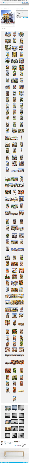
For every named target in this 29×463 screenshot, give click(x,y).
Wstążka (21, 93)
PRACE (4, 3)
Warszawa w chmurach (8, 34)
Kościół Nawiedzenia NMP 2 (7, 277)
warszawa (5, 28)
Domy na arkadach (14, 338)
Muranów (14, 34)
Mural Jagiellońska (21, 151)
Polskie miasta (14, 80)
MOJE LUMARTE (1, 462)
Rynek (8, 370)
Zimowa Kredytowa (21, 236)
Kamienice (8, 213)
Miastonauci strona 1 (21, 302)
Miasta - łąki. (14, 399)
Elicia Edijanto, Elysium (14, 408)
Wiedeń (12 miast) (21, 106)
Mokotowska (7, 331)
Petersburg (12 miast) (21, 112)
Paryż (14, 61)
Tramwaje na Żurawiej (21, 157)
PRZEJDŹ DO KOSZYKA (18, 17)
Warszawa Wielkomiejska (8, 249)
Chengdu (14, 87)
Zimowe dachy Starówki (7, 350)
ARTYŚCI (2, 3)
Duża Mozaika (21, 283)
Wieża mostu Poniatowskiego (7, 257)
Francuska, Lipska (14, 377)
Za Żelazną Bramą (14, 157)
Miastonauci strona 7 (14, 309)
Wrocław (8, 192)
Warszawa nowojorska (8, 170)
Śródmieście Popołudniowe (21, 41)
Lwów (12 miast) (21, 99)
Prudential (21, 263)
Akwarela (22, 8)
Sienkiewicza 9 (7, 338)
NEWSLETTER (24, 462)
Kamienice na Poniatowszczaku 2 (8, 316)
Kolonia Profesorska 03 (14, 350)
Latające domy (14, 270)
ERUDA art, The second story (8, 408)
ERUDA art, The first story (8, 422)
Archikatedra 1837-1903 (8, 283)
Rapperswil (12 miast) (21, 118)
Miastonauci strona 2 (14, 302)
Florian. (21, 377)
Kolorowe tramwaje (21, 68)
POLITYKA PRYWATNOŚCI (24, 444)
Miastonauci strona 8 (8, 296)
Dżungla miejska (8, 48)
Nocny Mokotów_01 (21, 221)
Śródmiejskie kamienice (14, 236)
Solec (21, 206)
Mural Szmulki (21, 48)
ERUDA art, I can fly (8, 429)
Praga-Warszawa (7, 68)
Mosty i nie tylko (7, 80)
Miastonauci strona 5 (21, 296)
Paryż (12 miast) (7, 112)
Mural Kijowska (21, 137)
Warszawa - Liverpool (8, 157)
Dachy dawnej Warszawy (14, 163)
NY (21, 55)
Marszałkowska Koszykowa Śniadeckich (14, 323)
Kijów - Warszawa (21, 61)
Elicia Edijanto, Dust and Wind (21, 435)
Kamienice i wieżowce (21, 87)
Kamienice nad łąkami (8, 221)
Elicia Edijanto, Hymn (7, 415)
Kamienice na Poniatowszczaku (21, 324)
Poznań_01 (21, 250)
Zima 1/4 (8, 355)
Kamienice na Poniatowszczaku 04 (14, 214)
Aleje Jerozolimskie (21, 370)
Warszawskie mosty (21, 124)
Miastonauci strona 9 (21, 290)
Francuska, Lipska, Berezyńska (14, 370)
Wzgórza (21, 344)
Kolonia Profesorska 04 (21, 350)
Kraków (21, 144)
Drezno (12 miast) (14, 99)
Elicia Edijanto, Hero (14, 421)
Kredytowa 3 (21, 331)
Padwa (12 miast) (7, 118)
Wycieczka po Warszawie (21, 179)
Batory (21, 277)
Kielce (14, 55)
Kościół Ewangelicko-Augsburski (14, 316)
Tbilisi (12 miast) (14, 106)
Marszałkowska (21, 338)
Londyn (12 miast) (7, 106)
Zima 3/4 (21, 355)
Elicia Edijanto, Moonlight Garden (14, 428)
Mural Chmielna (14, 192)
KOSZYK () (9, 462)
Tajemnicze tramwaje (21, 270)
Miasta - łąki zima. (14, 383)
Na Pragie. (7, 383)
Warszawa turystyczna (14, 206)
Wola (8, 138)
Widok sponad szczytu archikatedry (8, 236)
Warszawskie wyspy (14, 93)
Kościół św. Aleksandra (21, 242)
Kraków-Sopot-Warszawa (21, 213)
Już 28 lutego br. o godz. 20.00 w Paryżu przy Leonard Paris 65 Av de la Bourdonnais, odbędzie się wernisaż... (8, 444)
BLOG (6, 3)
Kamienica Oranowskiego (8, 390)
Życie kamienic (14, 144)
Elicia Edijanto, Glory (21, 415)
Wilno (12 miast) (14, 112)
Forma (7, 55)
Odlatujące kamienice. (14, 283)
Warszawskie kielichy (21, 74)
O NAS (7, 3)
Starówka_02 (14, 390)
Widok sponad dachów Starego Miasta (14, 228)
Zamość (8, 179)
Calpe (14, 41)
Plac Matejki (7, 163)
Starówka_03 (21, 383)
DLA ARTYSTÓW (23, 445)
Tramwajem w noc (7, 93)
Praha (8, 41)
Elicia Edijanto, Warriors (7, 435)
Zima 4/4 (8, 363)
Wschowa (7, 61)
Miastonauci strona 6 (14, 296)
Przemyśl (8, 185)
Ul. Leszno (21, 163)
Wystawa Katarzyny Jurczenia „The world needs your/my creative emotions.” (8, 442)
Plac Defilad (14, 290)
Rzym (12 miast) (14, 118)
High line (7, 263)
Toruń (21, 192)
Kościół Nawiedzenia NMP (14, 331)
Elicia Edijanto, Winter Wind (14, 415)
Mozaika (7, 323)
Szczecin (14, 185)
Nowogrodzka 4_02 (7, 344)
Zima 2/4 (14, 355)
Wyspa (7, 87)
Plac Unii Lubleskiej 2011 (21, 170)
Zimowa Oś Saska (14, 151)
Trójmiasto (14, 179)
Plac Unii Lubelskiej (21, 362)
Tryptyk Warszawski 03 (14, 130)
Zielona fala (14, 68)
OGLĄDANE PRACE (5, 462)
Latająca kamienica (7, 290)
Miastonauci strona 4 (8, 302)
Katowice (21, 185)
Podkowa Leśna (14, 74)
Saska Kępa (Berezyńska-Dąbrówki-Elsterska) (8, 151)
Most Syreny (14, 48)
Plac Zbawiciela (14, 362)
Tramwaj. (21, 391)
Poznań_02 (14, 250)
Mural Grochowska (7, 228)
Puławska (14, 242)
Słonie (7, 270)
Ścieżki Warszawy (21, 80)
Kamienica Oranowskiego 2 (21, 316)
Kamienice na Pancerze (21, 257)
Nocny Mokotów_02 (14, 221)
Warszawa (21, 131)
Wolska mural (14, 257)
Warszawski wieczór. (7, 242)
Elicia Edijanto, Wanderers (21, 428)
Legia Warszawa (14, 124)
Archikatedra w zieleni (14, 264)
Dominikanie (14, 138)
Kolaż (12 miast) (7, 99)
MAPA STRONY (23, 446)
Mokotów (7, 144)
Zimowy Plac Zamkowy (21, 199)
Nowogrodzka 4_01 (14, 344)
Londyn (7, 74)
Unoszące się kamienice (14, 277)
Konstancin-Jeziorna (21, 34)
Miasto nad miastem (21, 309)
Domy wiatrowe (14, 171)
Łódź (8, 199)
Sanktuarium (7, 377)
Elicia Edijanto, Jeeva (21, 408)
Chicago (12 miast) (7, 124)
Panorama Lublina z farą (21, 229)
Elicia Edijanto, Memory (14, 435)
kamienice (3, 28)
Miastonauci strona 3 (8, 309)
